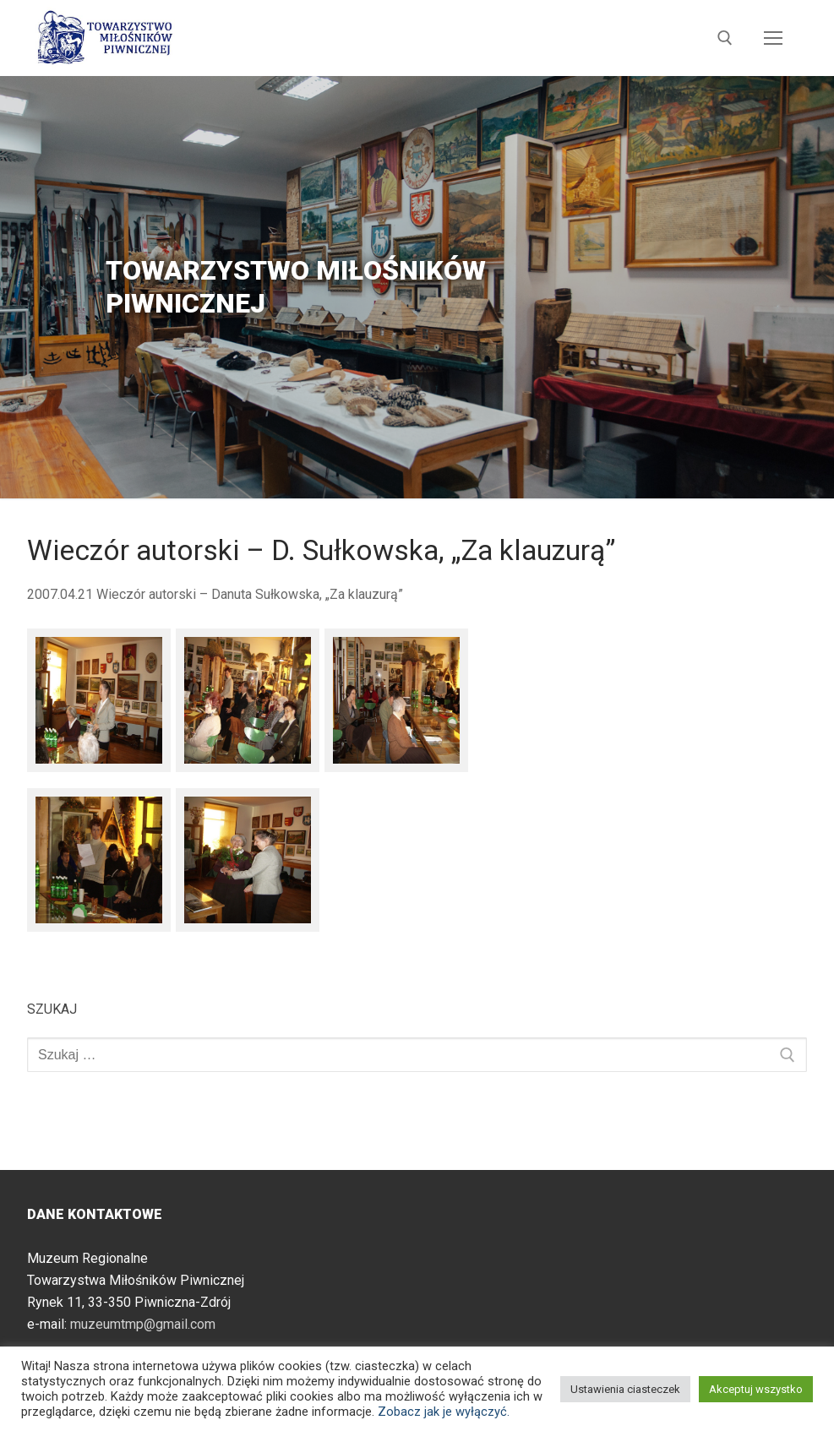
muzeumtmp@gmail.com (142, 1324)
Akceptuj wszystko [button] (756, 1389)
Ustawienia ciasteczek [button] (625, 1389)
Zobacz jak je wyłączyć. (444, 1411)
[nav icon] (773, 38)
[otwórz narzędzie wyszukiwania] (725, 38)
